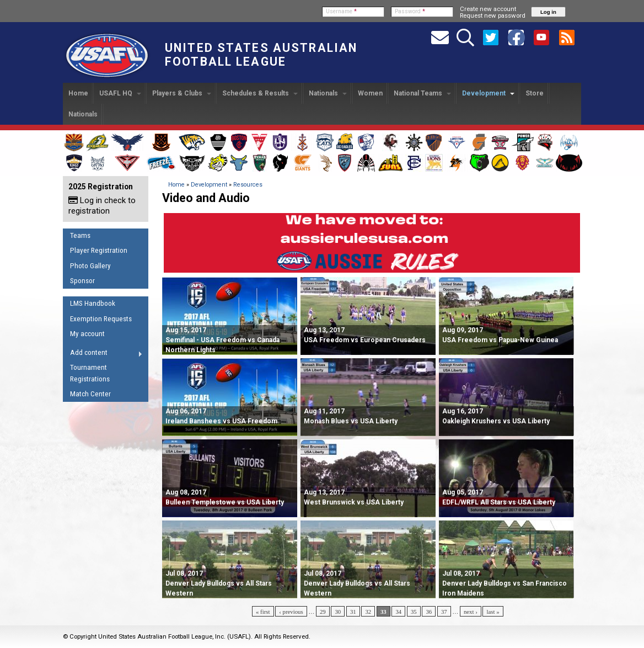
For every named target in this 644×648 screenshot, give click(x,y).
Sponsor (82, 281)
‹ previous (291, 611)
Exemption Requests (101, 319)
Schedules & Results (260, 93)
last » (492, 611)
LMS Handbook (92, 303)
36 (429, 611)
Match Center (90, 394)
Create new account (488, 9)
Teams (80, 235)
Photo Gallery (90, 266)
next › (470, 611)
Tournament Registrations (90, 373)
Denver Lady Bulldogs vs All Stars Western (218, 583)
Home (78, 93)
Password (410, 11)
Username (341, 11)
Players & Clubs (181, 93)
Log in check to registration (102, 205)
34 (398, 611)
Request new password (492, 15)
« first (263, 611)
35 (414, 611)
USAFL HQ (120, 93)
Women (370, 93)
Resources (247, 184)
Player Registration (98, 250)
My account (87, 334)
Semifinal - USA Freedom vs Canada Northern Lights (222, 340)
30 (338, 611)
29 (323, 611)
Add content (103, 354)
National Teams (422, 93)
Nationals (328, 93)
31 (353, 611)
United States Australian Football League (261, 54)
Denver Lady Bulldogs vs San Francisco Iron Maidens (504, 583)
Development (488, 93)
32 (368, 611)
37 (444, 611)
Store (534, 93)
